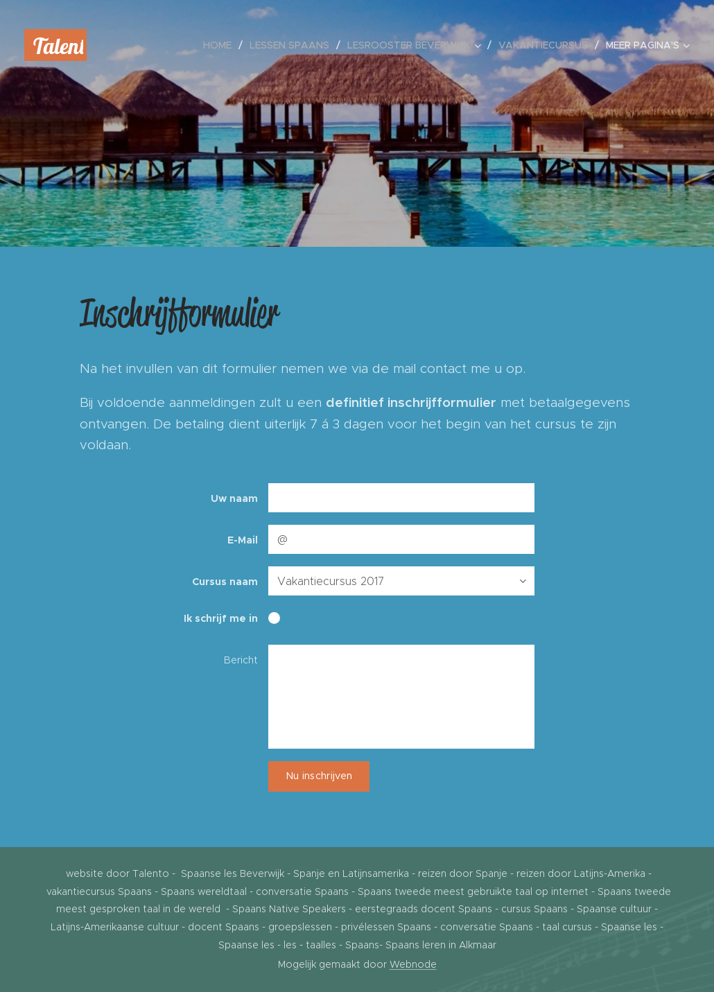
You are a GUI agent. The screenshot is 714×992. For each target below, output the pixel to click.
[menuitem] (221, 45)
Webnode (413, 964)
